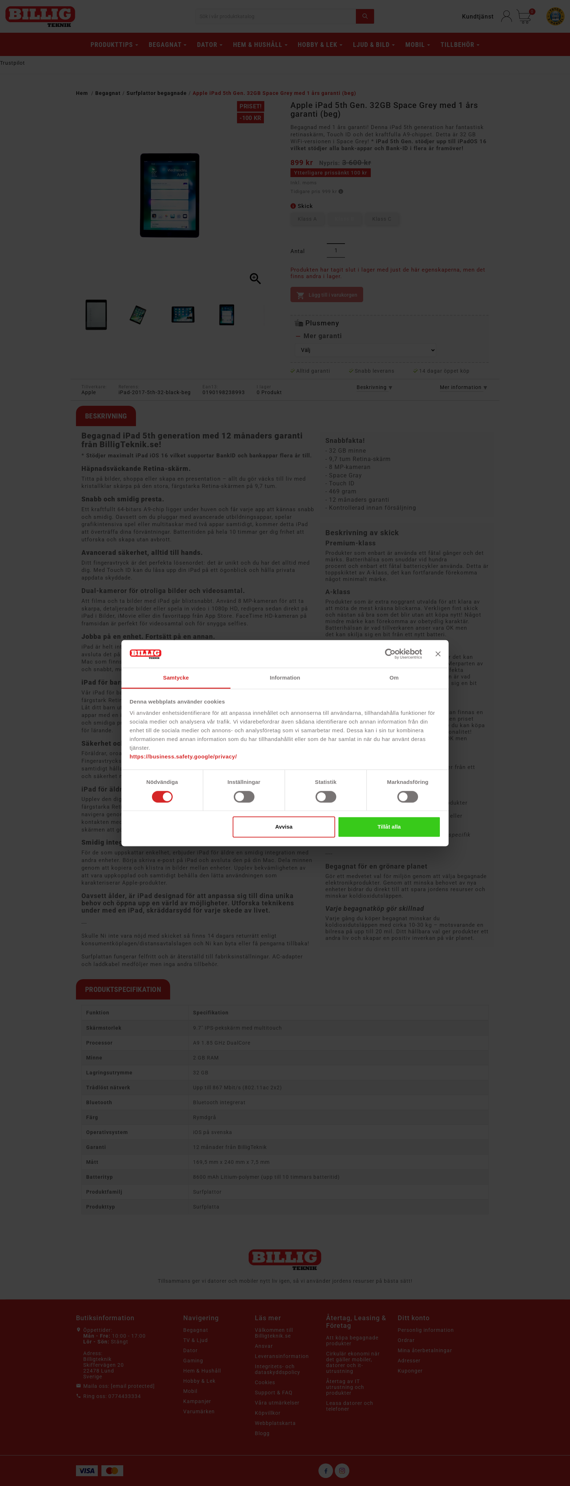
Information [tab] (285, 678)
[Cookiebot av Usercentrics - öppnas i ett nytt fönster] (390, 653)
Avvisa (284, 827)
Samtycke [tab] (176, 678)
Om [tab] (393, 678)
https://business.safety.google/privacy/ (183, 757)
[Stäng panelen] (438, 653)
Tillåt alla (389, 827)
